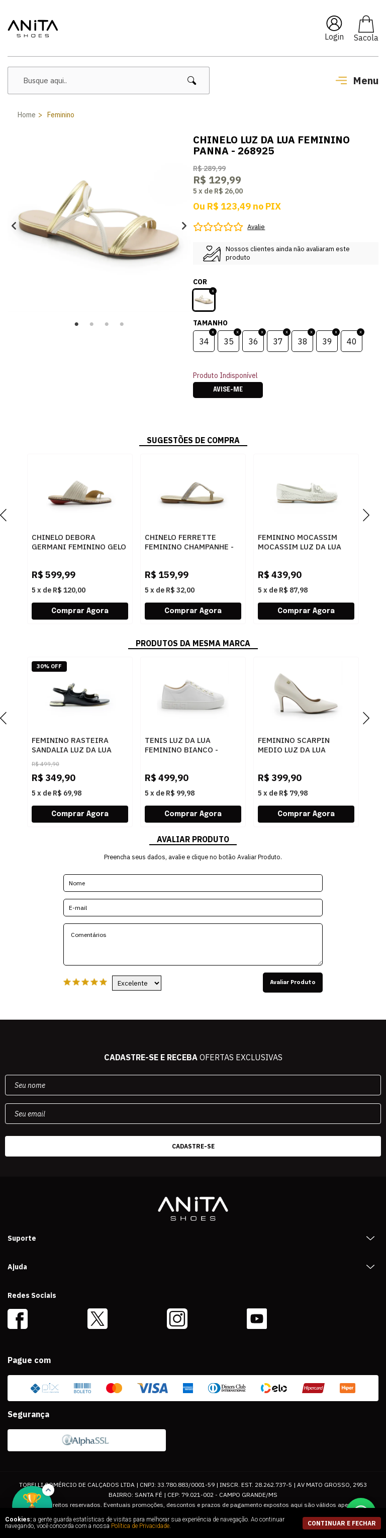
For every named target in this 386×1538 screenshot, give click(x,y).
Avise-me (228, 390)
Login (334, 37)
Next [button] (184, 226)
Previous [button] (14, 226)
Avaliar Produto (293, 982)
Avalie (256, 227)
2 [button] (91, 324)
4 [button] (122, 324)
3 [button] (107, 324)
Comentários (193, 944)
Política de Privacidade (140, 1525)
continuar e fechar (342, 1523)
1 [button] (76, 324)
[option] (99, 225)
